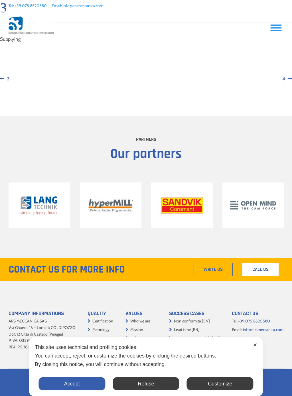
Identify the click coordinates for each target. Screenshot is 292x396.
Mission (136, 329)
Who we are (140, 321)
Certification (102, 321)
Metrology (101, 329)
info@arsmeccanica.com (83, 5)
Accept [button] (72, 384)
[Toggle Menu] (276, 28)
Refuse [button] (146, 384)
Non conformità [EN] (192, 321)
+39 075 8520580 (31, 5)
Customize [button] (220, 384)
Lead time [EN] (187, 329)
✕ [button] (255, 345)
